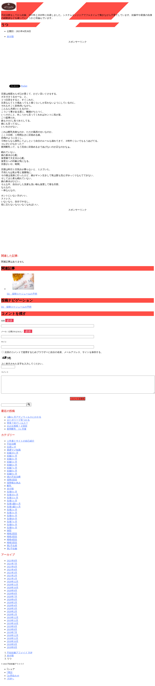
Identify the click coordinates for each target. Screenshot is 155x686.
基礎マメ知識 (14, 453)
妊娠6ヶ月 (12, 468)
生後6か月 (12, 522)
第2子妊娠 (12, 552)
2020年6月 (12, 603)
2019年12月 (12, 621)
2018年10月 (12, 645)
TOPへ (10, 682)
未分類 (10, 36)
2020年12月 (12, 585)
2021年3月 (12, 576)
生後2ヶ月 (12, 513)
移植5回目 (12, 546)
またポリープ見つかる (18, 423)
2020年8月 (12, 597)
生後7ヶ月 (12, 525)
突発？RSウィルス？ (17, 426)
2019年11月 (12, 624)
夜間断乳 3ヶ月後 (16, 432)
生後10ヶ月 (12, 498)
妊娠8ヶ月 (12, 474)
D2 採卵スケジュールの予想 (22, 294)
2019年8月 (12, 633)
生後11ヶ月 (12, 501)
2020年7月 (12, 600)
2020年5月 (12, 606)
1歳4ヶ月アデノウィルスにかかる (24, 420)
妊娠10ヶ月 (12, 456)
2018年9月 (12, 648)
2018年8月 (12, 651)
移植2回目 (12, 537)
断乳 (9, 489)
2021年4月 (12, 573)
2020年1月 (12, 618)
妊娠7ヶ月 (12, 471)
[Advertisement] (77, 63)
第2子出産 (12, 549)
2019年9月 (12, 630)
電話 (9, 676)
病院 (9, 534)
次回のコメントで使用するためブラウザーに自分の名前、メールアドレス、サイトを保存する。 (54, 352)
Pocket (24, 86)
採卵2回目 (12, 483)
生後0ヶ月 (12, 495)
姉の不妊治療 (14, 480)
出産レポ (11, 450)
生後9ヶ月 (12, 531)
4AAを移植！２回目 (17, 429)
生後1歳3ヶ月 (14, 510)
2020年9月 (12, 594)
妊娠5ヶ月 (12, 465)
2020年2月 (12, 615)
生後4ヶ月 (12, 519)
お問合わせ (13, 679)
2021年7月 (12, 567)
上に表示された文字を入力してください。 (23, 364)
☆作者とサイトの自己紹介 (20, 444)
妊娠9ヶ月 (12, 477)
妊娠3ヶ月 (12, 459)
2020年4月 (12, 609)
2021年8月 (12, 564)
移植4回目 (12, 543)
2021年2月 (12, 579)
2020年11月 (12, 588)
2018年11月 (12, 642)
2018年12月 (12, 639)
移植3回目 (12, 540)
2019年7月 (12, 636)
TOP (19, 656)
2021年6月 (12, 570)
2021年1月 (12, 582)
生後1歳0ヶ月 (14, 507)
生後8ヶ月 (12, 528)
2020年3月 (12, 612)
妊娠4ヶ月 (12, 462)
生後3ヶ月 (12, 516)
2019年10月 (12, 627)
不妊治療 (11, 447)
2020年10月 (12, 591)
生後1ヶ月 (12, 504)
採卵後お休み (14, 486)
